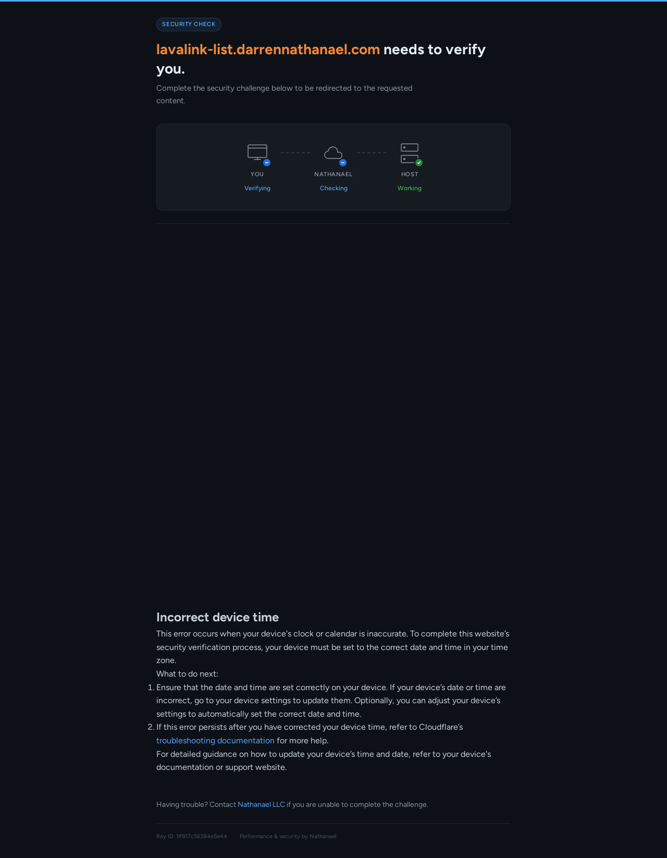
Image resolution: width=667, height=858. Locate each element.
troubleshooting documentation (215, 740)
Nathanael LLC (261, 804)
